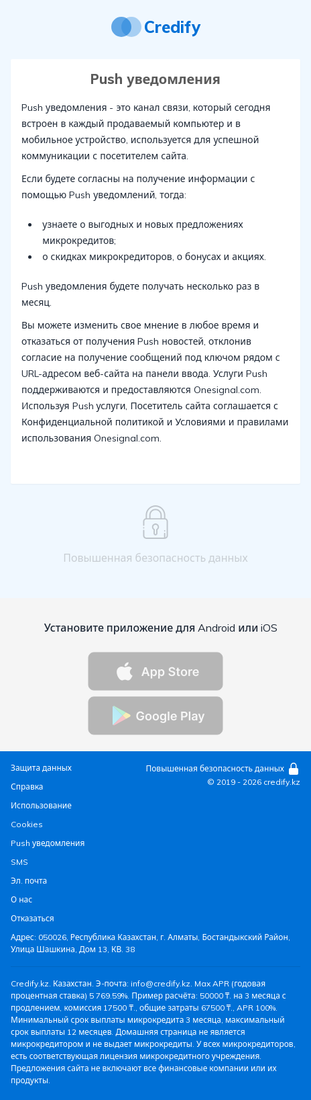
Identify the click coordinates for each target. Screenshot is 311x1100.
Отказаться (32, 918)
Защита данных (41, 768)
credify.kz (281, 782)
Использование (41, 805)
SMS (19, 862)
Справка (27, 786)
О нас (21, 899)
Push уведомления (47, 843)
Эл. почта (29, 881)
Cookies (27, 824)
